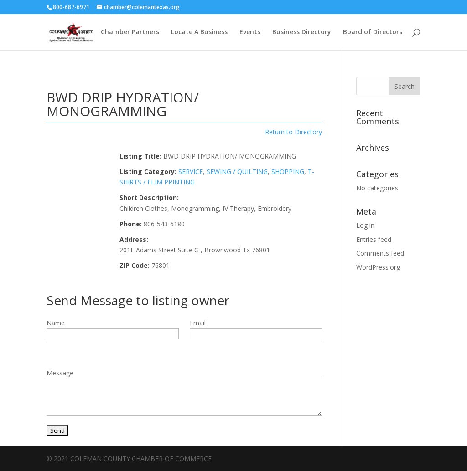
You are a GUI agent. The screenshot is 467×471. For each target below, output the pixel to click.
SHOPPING (287, 171)
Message (60, 373)
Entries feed (373, 239)
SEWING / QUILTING (237, 171)
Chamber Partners (130, 32)
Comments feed (380, 253)
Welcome (74, 32)
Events (249, 32)
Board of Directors (372, 32)
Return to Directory (293, 132)
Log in (365, 225)
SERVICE (190, 171)
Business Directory (301, 32)
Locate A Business (199, 32)
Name (56, 322)
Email (198, 322)
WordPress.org (378, 267)
